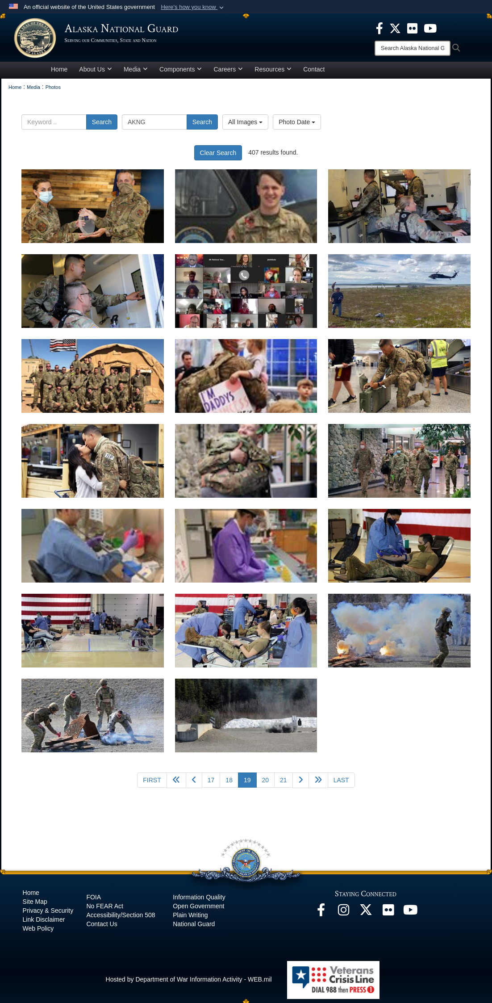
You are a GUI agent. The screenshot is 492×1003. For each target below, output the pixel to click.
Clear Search (218, 156)
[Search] (412, 48)
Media (136, 73)
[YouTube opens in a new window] (410, 916)
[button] (193, 7)
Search (102, 126)
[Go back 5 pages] (176, 784)
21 (283, 784)
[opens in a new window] (379, 27)
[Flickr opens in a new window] (388, 916)
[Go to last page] (341, 784)
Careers (228, 73)
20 (265, 784)
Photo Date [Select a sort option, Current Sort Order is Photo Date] (297, 126)
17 (211, 784)
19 (250, 783)
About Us (95, 73)
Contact (314, 73)
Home (59, 73)
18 (229, 784)
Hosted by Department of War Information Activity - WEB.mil (189, 983)
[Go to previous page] (194, 784)
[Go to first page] (152, 784)
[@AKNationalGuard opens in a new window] (365, 916)
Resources (273, 73)
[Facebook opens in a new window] (321, 916)
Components (180, 73)
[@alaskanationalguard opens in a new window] (343, 916)
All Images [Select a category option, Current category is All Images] (245, 126)
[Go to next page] (300, 784)
